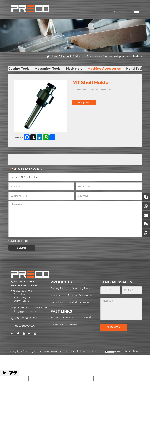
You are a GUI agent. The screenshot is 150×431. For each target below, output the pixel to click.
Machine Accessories (88, 56)
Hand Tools (135, 68)
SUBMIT (21, 247)
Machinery (74, 68)
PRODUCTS (61, 282)
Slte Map (73, 324)
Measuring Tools (47, 68)
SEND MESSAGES (116, 282)
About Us (68, 317)
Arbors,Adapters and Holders (123, 56)
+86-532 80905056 (25, 318)
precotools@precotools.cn (30, 307)
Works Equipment (79, 301)
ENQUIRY (84, 102)
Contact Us (57, 324)
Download (85, 317)
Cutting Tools (18, 68)
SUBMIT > (113, 327)
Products (66, 56)
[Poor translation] (13, 373)
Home (54, 56)
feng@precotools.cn (26, 311)
